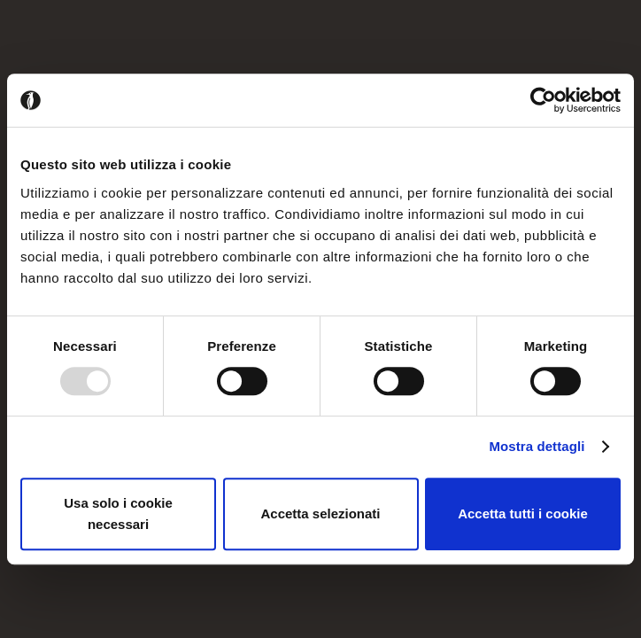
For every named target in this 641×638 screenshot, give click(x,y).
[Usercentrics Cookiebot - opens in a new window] (543, 100)
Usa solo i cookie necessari (118, 513)
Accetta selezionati (320, 513)
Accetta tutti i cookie (523, 513)
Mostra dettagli (536, 446)
